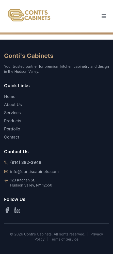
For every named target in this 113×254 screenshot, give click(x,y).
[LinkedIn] (17, 210)
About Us (13, 104)
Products (12, 120)
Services (12, 112)
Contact (11, 137)
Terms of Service (64, 239)
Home (9, 96)
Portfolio (12, 128)
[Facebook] (7, 210)
